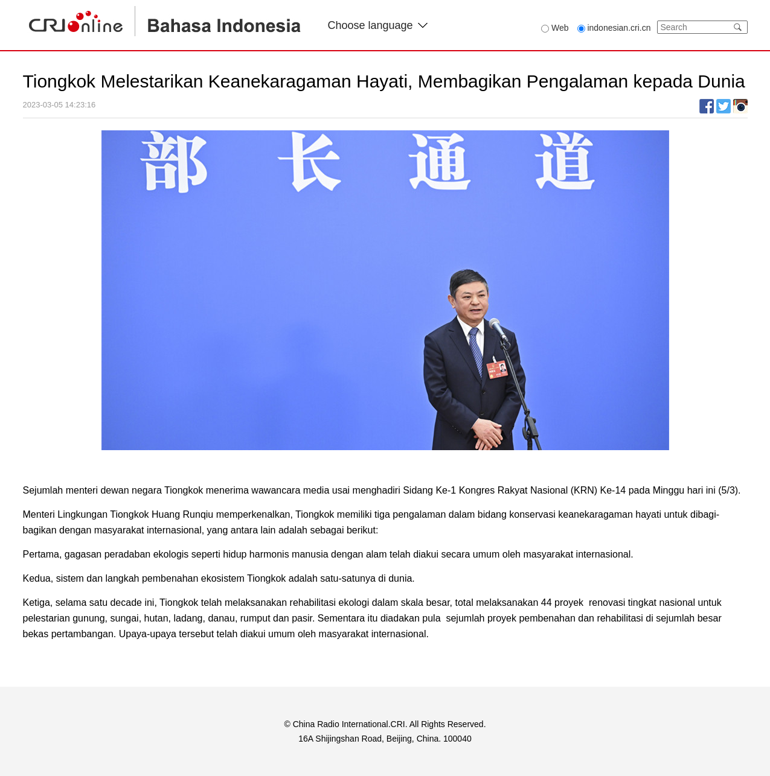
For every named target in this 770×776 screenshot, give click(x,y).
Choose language (378, 25)
